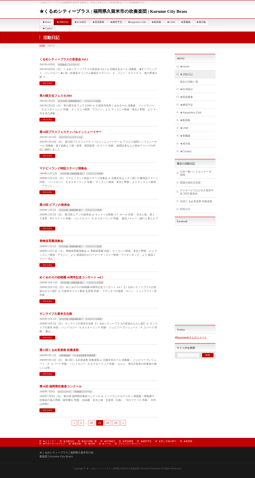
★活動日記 (186, 74)
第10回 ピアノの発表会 (54, 204)
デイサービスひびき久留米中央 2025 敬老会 (197, 192)
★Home (184, 66)
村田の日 (185, 209)
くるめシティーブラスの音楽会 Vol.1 (63, 59)
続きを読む (47, 83)
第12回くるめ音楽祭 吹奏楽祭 (59, 350)
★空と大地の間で (167, 441)
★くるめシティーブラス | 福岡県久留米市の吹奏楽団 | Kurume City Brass (113, 11)
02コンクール (65, 392)
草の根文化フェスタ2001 (55, 95)
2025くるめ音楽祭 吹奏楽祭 (196, 201)
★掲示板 (185, 143)
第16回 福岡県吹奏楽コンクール (60, 386)
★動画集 (185, 120)
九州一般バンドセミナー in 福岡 (195, 173)
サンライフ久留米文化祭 (55, 313)
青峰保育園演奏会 (51, 241)
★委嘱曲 (185, 135)
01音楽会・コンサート (69, 65)
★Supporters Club (190, 112)
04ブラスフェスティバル (71, 137)
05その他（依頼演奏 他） (70, 101)
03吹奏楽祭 (65, 355)
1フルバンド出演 (92, 101)
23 (115, 422)
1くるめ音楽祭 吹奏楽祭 (84, 355)
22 (107, 422)
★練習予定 (186, 104)
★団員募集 (186, 96)
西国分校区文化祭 (190, 182)
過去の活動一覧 (189, 81)
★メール (106, 443)
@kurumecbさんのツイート (191, 337)
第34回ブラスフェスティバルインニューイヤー (70, 132)
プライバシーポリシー (129, 443)
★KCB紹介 (186, 89)
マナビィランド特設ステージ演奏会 (63, 168)
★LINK (184, 127)
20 (91, 422)
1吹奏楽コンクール (83, 392)
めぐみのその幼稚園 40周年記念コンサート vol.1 (71, 277)
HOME (42, 46)
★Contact (185, 151)
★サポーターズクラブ (54, 443)
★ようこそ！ (49, 441)
